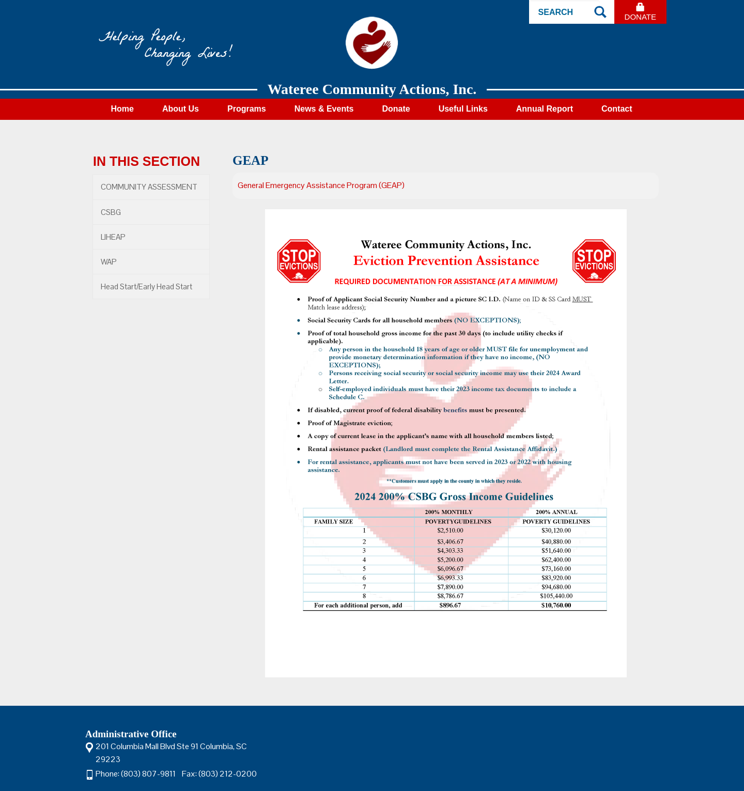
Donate (640, 16)
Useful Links (463, 108)
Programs (246, 108)
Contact (616, 108)
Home (122, 108)
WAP (109, 262)
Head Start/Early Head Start (146, 286)
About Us (180, 108)
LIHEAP (113, 237)
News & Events (324, 108)
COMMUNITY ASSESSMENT (149, 187)
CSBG (111, 212)
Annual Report (544, 108)
